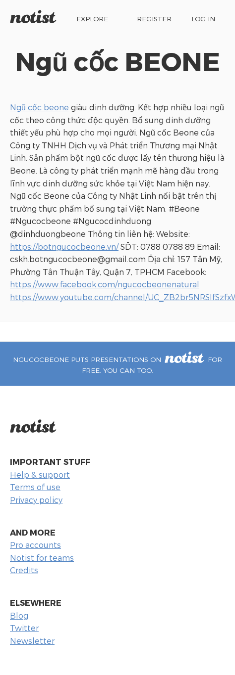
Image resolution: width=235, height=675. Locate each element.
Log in (203, 18)
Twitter (24, 627)
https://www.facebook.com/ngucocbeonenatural (104, 284)
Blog (19, 615)
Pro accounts (35, 544)
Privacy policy (36, 499)
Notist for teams (42, 557)
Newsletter (32, 640)
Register (154, 18)
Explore (92, 18)
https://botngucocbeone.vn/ (64, 246)
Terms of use (35, 487)
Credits (24, 570)
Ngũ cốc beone (39, 107)
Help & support (40, 474)
